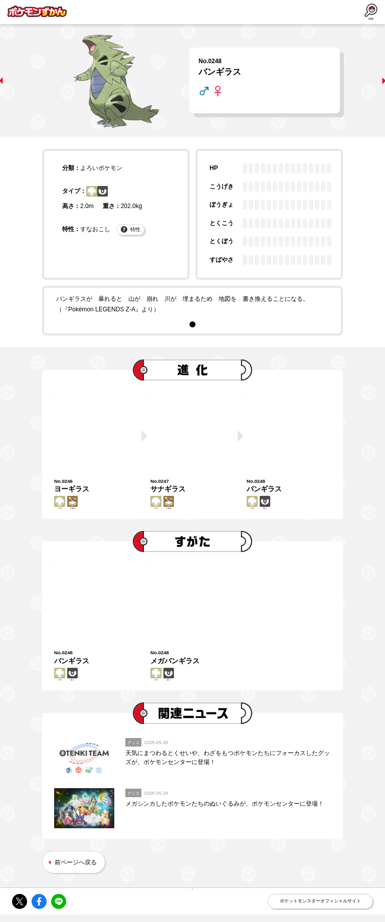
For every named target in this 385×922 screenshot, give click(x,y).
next (371, 81)
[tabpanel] (192, 304)
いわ (91, 195)
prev (13, 81)
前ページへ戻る (76, 880)
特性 (130, 238)
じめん (77, 507)
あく (107, 195)
